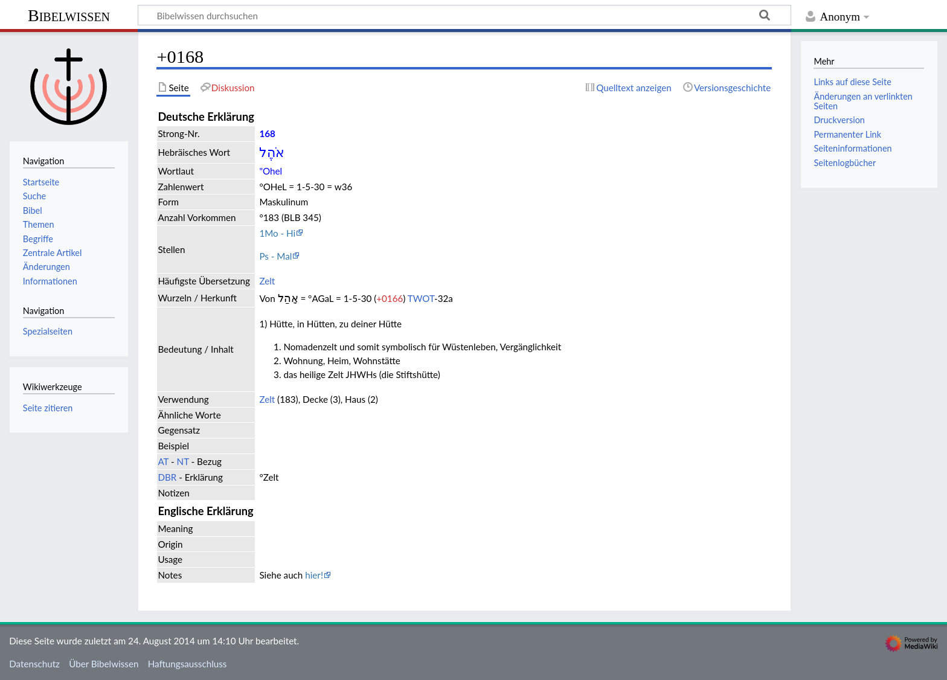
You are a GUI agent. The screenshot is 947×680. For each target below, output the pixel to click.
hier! (314, 574)
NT (183, 461)
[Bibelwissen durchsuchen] (464, 15)
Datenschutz (34, 663)
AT (163, 461)
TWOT (421, 298)
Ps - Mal (275, 256)
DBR (167, 477)
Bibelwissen (69, 15)
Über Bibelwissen (103, 663)
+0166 (389, 298)
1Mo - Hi (277, 233)
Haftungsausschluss (187, 663)
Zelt (267, 280)
